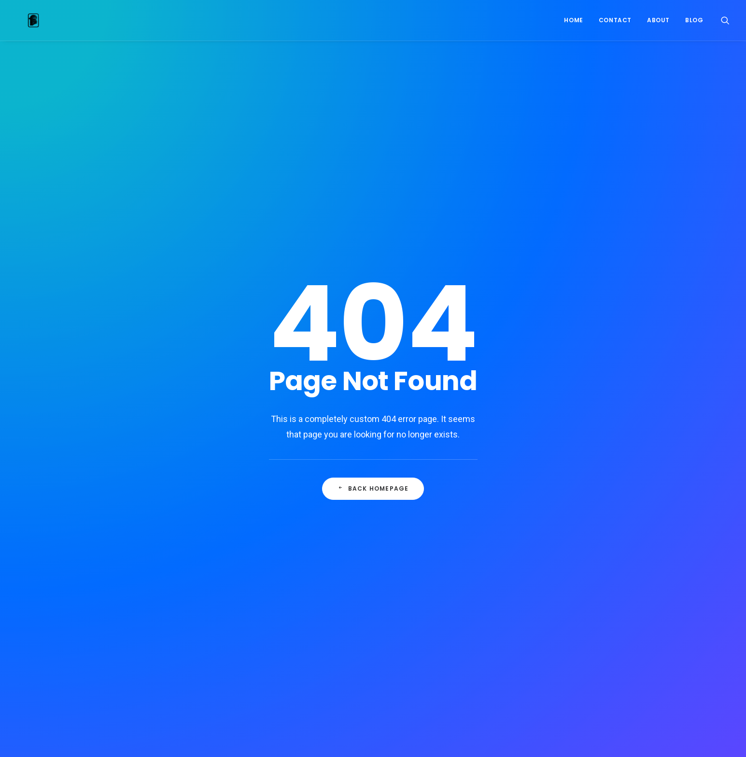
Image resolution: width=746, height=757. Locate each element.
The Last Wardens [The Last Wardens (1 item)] (517, 636)
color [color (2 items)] (620, 450)
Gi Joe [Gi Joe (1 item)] (608, 512)
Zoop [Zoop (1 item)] (606, 651)
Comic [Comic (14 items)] (500, 466)
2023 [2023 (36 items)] (522, 435)
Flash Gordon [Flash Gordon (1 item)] (512, 512)
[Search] (725, 20)
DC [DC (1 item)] (551, 481)
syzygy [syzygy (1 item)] (502, 620)
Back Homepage (373, 284)
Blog (694, 20)
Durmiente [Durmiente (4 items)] (559, 497)
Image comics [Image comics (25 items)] (538, 543)
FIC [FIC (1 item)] (591, 497)
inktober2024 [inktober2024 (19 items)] (510, 558)
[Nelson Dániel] (22, 20)
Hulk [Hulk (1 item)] (499, 543)
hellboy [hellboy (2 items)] (606, 527)
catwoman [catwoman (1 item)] (559, 450)
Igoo (301, 468)
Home (573, 20)
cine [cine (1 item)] (593, 450)
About (658, 20)
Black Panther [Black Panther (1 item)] (611, 435)
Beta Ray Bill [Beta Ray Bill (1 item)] (559, 435)
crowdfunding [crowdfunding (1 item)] (513, 481)
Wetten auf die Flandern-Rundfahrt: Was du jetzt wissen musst (370, 497)
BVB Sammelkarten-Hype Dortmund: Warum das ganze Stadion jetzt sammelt (370, 440)
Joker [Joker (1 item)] (500, 574)
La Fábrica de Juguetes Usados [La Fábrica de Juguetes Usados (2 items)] (565, 574)
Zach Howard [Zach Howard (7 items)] (566, 651)
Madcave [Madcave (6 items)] (504, 589)
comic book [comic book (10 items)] (537, 466)
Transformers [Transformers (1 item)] (513, 651)
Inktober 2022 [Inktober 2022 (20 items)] (589, 543)
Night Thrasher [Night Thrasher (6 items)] (611, 589)
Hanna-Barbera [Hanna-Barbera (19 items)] (560, 527)
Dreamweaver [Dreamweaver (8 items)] (511, 497)
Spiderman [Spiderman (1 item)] (613, 605)
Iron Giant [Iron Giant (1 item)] (608, 558)
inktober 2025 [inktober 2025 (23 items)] (561, 558)
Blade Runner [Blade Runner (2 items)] (511, 450)
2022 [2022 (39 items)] (497, 435)
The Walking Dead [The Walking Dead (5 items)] (581, 636)
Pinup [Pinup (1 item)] (500, 605)
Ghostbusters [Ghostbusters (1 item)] (566, 512)
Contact (615, 20)
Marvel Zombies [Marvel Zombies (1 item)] (553, 589)
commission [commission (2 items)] (584, 466)
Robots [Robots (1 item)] (532, 605)
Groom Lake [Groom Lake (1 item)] (508, 527)
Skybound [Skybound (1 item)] (570, 605)
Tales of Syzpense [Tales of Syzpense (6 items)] (552, 620)
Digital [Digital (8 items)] (578, 481)
